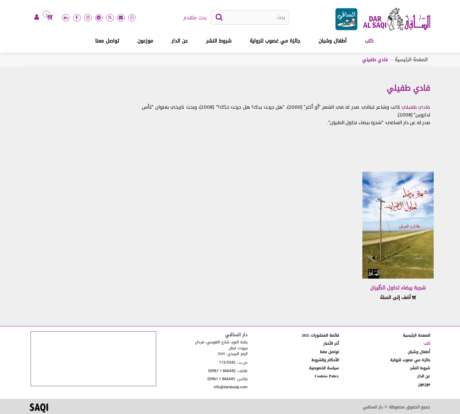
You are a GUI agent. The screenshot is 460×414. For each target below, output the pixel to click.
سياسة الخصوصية (324, 368)
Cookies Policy (327, 376)
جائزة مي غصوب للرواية (275, 41)
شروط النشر (218, 41)
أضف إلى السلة (398, 297)
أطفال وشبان (332, 41)
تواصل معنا (107, 41)
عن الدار (179, 41)
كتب (369, 41)
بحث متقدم (194, 17)
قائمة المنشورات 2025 (320, 335)
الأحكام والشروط (325, 360)
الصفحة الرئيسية (411, 59)
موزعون (145, 41)
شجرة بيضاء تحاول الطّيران (398, 288)
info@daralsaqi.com (231, 387)
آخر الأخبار (331, 343)
